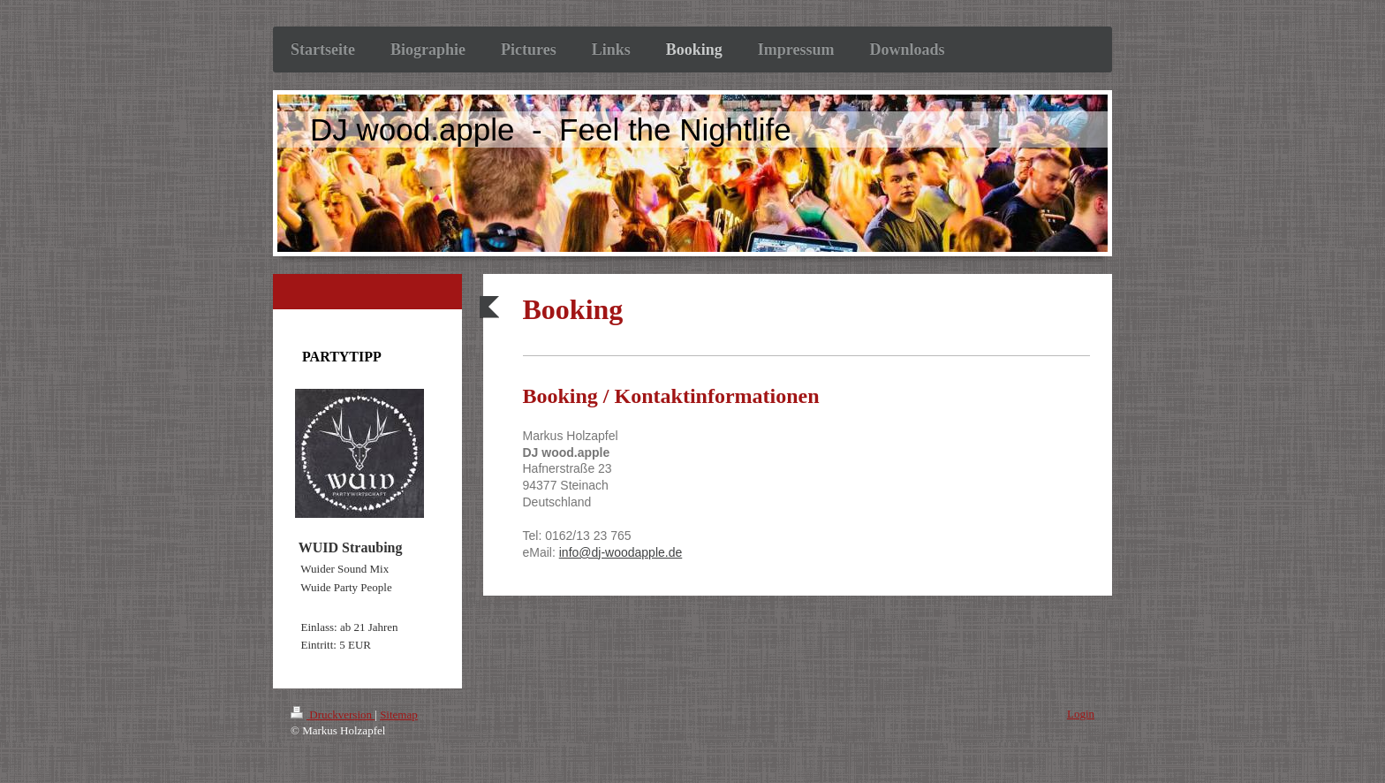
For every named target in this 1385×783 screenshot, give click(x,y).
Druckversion (333, 714)
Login (1080, 713)
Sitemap (399, 714)
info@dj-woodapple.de (621, 552)
